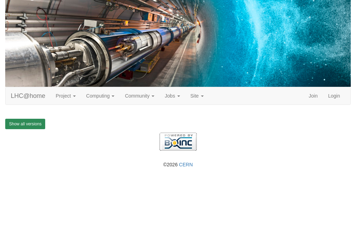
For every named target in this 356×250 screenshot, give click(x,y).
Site (197, 96)
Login (334, 96)
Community (139, 96)
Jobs (172, 96)
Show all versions (25, 124)
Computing (100, 96)
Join (313, 96)
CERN (186, 164)
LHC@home (28, 95)
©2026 (178, 164)
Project (65, 96)
